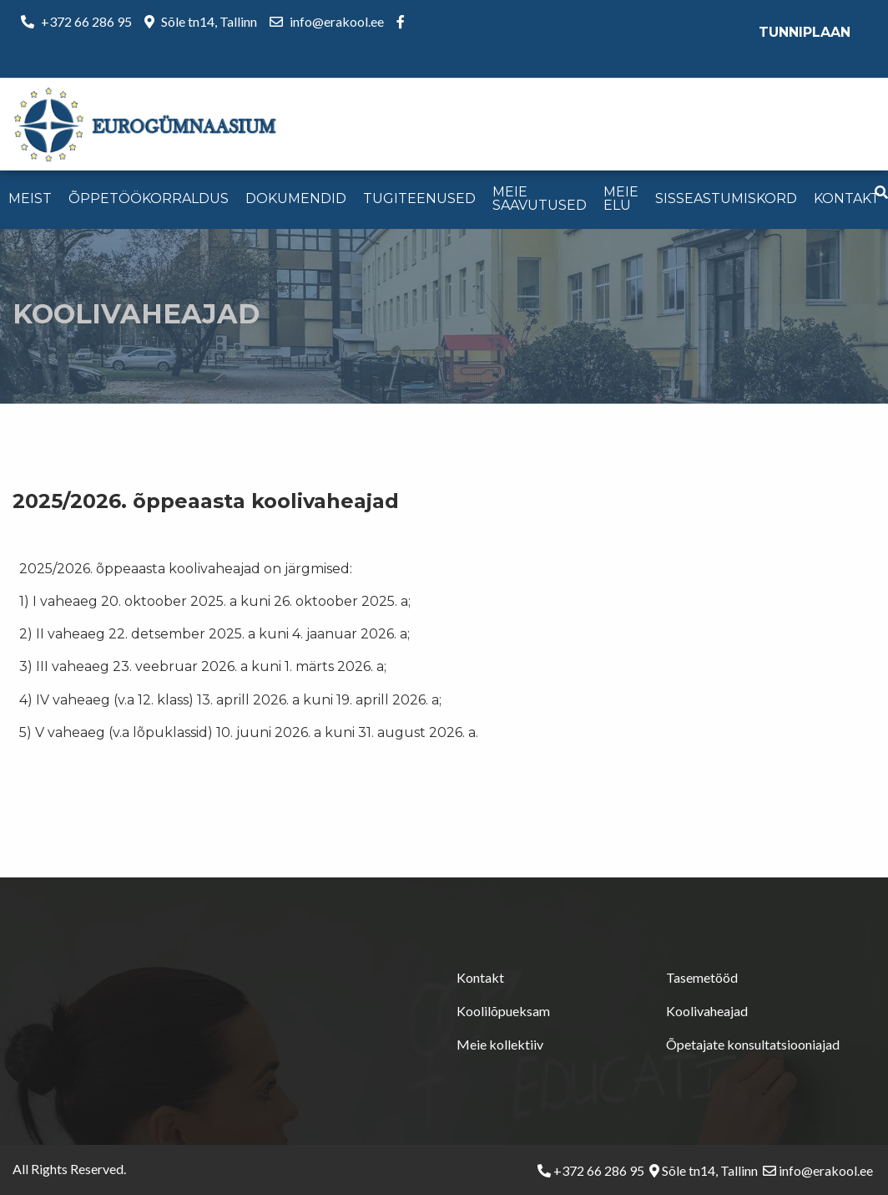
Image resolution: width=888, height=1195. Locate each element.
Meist (30, 198)
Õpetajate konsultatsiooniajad (753, 1044)
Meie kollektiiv (500, 1044)
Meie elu (620, 198)
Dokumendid (295, 198)
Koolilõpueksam (503, 1011)
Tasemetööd (702, 977)
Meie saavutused (539, 198)
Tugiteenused (419, 198)
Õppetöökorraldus (148, 198)
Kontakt (847, 198)
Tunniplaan (804, 32)
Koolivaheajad (707, 1011)
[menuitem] (30, 199)
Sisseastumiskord (726, 198)
